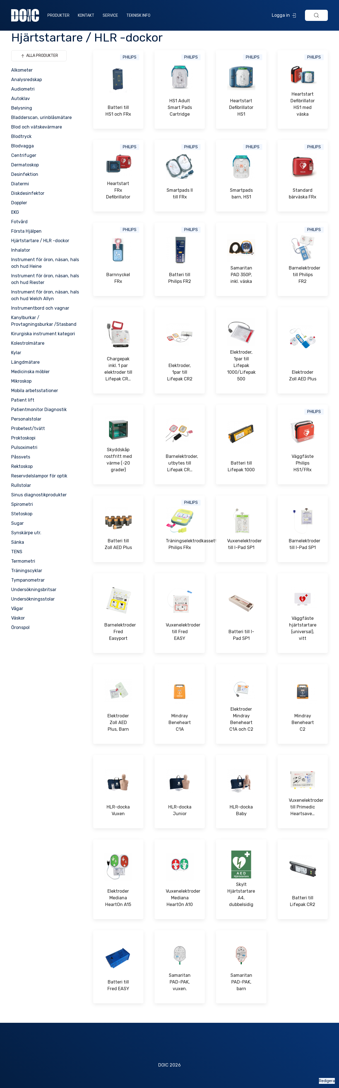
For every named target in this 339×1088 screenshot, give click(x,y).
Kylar (16, 352)
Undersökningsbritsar (33, 589)
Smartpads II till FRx (180, 194)
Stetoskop (21, 513)
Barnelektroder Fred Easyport (118, 631)
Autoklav (20, 98)
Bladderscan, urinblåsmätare (41, 117)
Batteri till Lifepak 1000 (241, 466)
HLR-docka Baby (241, 810)
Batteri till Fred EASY (118, 985)
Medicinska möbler (30, 371)
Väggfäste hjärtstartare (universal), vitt (302, 628)
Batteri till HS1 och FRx (118, 111)
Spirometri (22, 504)
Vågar (17, 608)
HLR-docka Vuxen (118, 810)
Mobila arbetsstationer (34, 390)
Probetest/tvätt (28, 428)
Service (110, 15)
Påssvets (20, 457)
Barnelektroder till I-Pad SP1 (303, 544)
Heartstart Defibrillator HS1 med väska (302, 104)
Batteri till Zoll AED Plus (118, 544)
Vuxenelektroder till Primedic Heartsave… (303, 807)
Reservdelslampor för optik (39, 476)
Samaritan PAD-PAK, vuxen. (180, 982)
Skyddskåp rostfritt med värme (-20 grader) (118, 459)
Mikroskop (21, 381)
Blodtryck (21, 136)
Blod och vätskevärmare (36, 127)
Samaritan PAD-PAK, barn (241, 982)
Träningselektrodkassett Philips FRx (180, 544)
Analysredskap (26, 79)
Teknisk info (138, 15)
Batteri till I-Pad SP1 (241, 635)
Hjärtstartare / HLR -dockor (40, 240)
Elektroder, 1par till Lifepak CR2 (180, 372)
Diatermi (20, 183)
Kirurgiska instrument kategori (43, 333)
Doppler (19, 202)
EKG (15, 212)
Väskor (18, 618)
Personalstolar (26, 419)
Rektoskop (22, 466)
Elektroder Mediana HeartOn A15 (118, 897)
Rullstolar (21, 485)
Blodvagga (22, 146)
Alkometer (22, 70)
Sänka (17, 542)
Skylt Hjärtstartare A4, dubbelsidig (241, 894)
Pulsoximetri (24, 447)
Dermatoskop (25, 164)
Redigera (327, 1081)
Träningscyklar (26, 570)
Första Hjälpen (26, 231)
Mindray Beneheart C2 (303, 722)
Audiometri (23, 89)
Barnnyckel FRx (118, 278)
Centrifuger (23, 155)
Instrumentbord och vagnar (40, 308)
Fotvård (19, 221)
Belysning (21, 108)
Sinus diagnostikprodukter (39, 494)
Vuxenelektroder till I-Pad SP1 (241, 544)
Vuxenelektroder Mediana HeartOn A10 (180, 897)
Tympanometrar (28, 580)
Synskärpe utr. (26, 532)
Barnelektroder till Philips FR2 (303, 274)
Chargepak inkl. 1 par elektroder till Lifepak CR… (118, 369)
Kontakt (86, 15)
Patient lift (22, 400)
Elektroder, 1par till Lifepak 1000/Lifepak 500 (241, 365)
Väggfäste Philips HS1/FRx (303, 463)
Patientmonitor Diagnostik (39, 409)
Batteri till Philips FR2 (179, 278)
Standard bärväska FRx (302, 194)
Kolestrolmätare (27, 343)
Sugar (17, 523)
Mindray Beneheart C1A (180, 722)
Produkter (58, 15)
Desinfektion (24, 174)
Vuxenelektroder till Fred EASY (180, 631)
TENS (16, 551)
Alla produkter (39, 56)
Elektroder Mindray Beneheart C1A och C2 (241, 719)
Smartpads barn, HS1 (241, 194)
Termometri (23, 561)
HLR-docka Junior (179, 810)
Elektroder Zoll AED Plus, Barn (118, 722)
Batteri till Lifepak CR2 (302, 901)
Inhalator (20, 250)
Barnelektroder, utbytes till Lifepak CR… (180, 463)
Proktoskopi (23, 438)
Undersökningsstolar (33, 599)
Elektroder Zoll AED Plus (302, 376)
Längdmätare (25, 362)
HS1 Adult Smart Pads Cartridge (180, 107)
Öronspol (20, 627)
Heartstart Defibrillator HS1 (241, 107)
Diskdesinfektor (27, 193)
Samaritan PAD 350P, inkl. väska (241, 274)
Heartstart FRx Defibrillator (118, 190)
